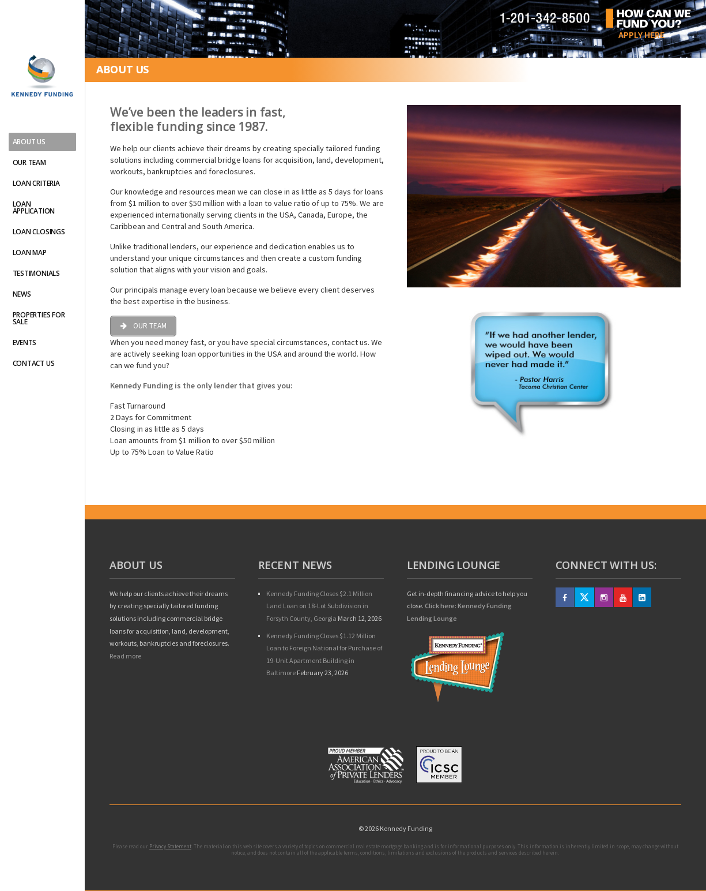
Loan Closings (39, 232)
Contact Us (34, 363)
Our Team (29, 162)
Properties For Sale (39, 318)
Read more (125, 656)
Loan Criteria (36, 183)
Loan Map (30, 252)
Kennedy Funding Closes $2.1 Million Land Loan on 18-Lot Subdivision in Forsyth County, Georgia (319, 606)
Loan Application (34, 207)
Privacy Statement (170, 846)
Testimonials (36, 273)
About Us (29, 142)
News (22, 294)
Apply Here (641, 34)
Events (25, 342)
